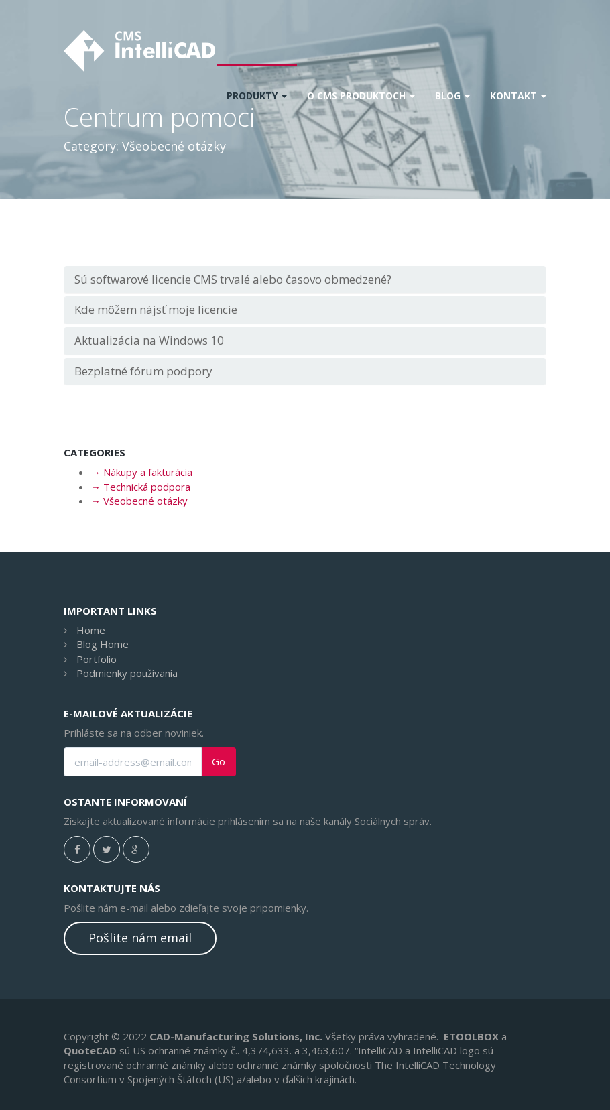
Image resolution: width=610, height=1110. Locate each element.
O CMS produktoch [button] (361, 95)
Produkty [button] (257, 95)
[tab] (305, 280)
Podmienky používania (127, 673)
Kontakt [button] (518, 95)
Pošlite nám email (140, 938)
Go (218, 762)
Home (90, 630)
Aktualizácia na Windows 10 (149, 340)
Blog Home (102, 644)
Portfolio (96, 659)
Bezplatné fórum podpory (143, 371)
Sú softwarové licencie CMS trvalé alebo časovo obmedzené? (232, 279)
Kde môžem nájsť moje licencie (155, 309)
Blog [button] (452, 95)
